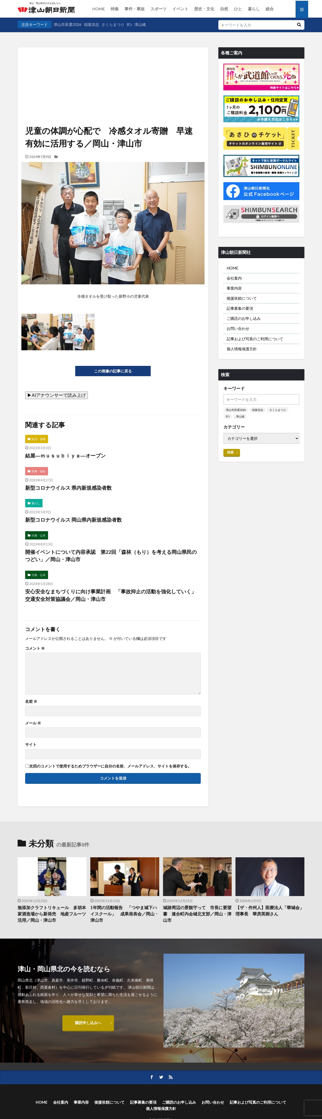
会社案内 (234, 278)
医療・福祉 (39, 471)
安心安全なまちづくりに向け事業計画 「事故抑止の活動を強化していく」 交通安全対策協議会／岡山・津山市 (113, 595)
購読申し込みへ (88, 1022)
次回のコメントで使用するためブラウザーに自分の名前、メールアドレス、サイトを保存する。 (110, 766)
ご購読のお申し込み (244, 318)
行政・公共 (39, 535)
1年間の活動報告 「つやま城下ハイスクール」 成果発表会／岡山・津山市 (124, 914)
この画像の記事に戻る (113, 371)
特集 (115, 8)
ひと (238, 8)
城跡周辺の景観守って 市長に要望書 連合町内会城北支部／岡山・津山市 (197, 914)
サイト (30, 744)
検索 (230, 452)
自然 (224, 8)
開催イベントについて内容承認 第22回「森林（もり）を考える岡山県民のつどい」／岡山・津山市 (111, 555)
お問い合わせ (238, 328)
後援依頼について (242, 298)
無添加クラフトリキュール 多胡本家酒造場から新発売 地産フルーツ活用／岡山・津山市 (52, 914)
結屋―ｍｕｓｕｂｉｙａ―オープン (65, 455)
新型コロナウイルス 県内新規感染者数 (68, 488)
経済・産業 (39, 439)
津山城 (140, 24)
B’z (129, 24)
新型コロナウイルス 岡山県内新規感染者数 (73, 520)
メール (33, 723)
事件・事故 (135, 8)
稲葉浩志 (91, 24)
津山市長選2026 (68, 24)
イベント (180, 8)
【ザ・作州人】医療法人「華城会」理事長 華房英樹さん (269, 910)
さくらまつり (113, 24)
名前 (31, 701)
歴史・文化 (204, 8)
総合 (270, 8)
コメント (35, 648)
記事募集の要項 (240, 308)
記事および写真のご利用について (255, 338)
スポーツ (158, 8)
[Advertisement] (113, 73)
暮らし (254, 8)
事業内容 (234, 288)
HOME (98, 8)
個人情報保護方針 (242, 348)
